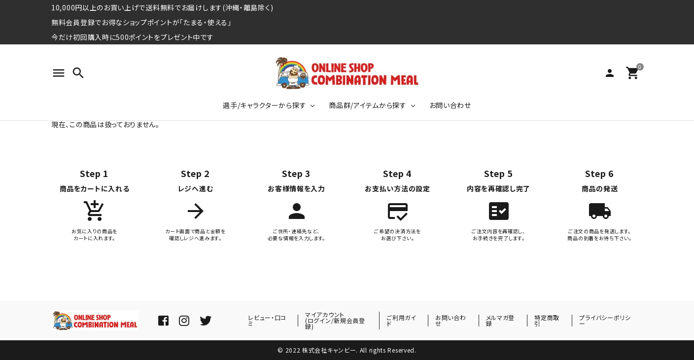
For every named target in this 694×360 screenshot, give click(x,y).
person (610, 73)
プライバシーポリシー (604, 320)
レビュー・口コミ (267, 320)
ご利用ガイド (401, 320)
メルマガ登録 (500, 320)
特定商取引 (546, 320)
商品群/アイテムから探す (367, 105)
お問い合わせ (450, 105)
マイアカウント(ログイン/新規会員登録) (335, 320)
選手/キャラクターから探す (264, 105)
